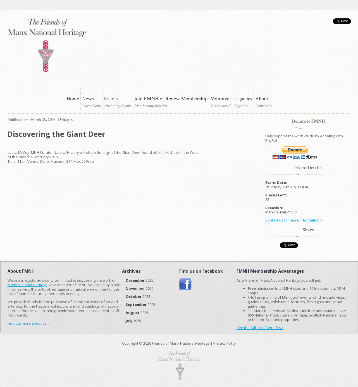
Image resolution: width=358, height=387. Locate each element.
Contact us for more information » (293, 220)
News (88, 98)
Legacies (243, 98)
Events (111, 98)
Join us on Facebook (185, 284)
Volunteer (221, 98)
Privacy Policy (224, 343)
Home (72, 98)
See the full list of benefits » (260, 327)
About (261, 98)
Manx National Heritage (27, 284)
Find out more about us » (28, 323)
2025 (139, 280)
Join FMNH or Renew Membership (170, 98)
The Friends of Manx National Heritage (47, 45)
